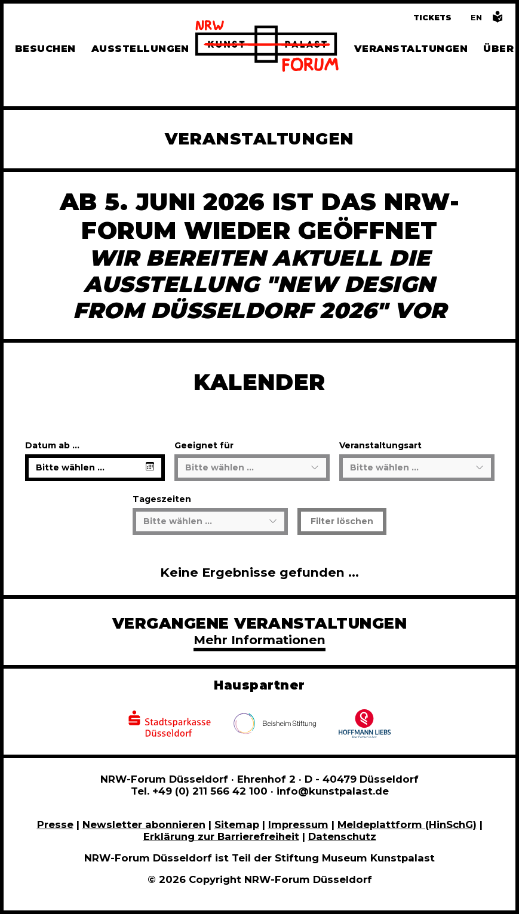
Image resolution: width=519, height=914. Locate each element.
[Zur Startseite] (267, 47)
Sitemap (236, 824)
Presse (55, 824)
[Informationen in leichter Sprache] (497, 20)
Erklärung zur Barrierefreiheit (221, 836)
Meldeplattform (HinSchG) (407, 824)
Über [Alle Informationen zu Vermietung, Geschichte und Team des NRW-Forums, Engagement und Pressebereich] (498, 48)
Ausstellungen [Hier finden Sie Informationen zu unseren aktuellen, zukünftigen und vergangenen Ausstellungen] (140, 48)
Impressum (298, 824)
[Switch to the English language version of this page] (476, 17)
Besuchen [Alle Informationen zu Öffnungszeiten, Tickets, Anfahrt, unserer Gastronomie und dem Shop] (45, 48)
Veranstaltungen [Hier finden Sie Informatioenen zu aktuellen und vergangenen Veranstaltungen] (411, 48)
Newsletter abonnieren (143, 824)
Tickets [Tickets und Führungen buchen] (432, 17)
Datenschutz (342, 836)
